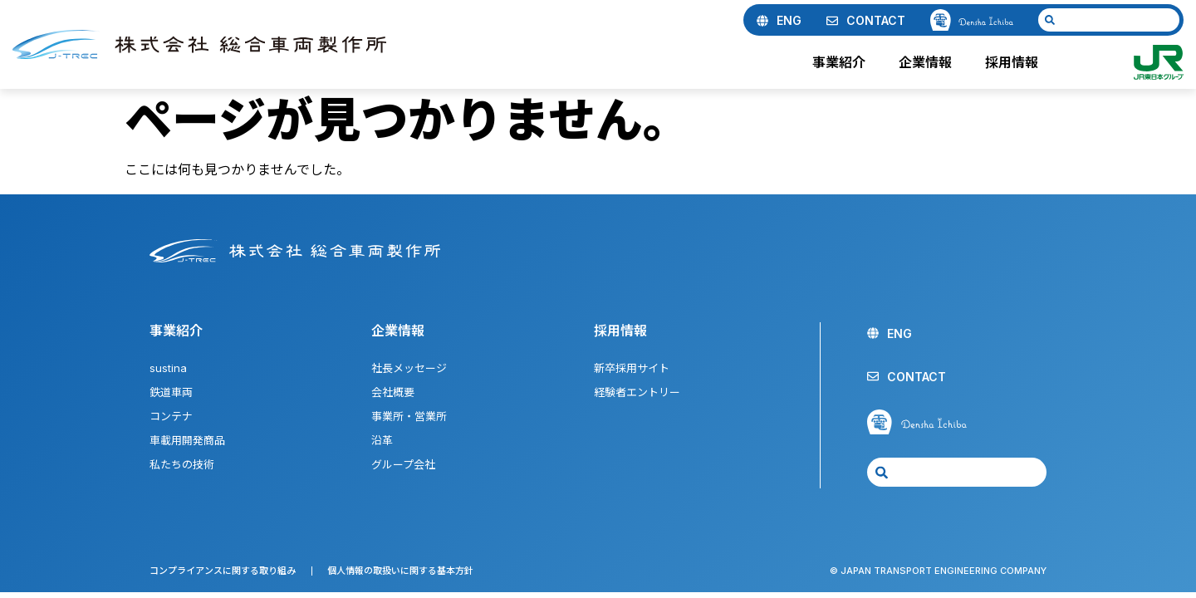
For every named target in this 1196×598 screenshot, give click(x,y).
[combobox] (1108, 20)
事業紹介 (843, 62)
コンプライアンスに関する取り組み (223, 570)
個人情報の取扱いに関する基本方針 (400, 570)
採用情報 (1015, 62)
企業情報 (929, 62)
